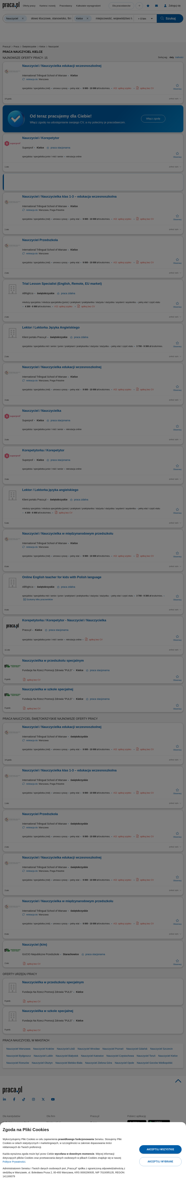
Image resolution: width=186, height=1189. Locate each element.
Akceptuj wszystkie (160, 1149)
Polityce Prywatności (14, 1161)
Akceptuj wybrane (160, 1161)
